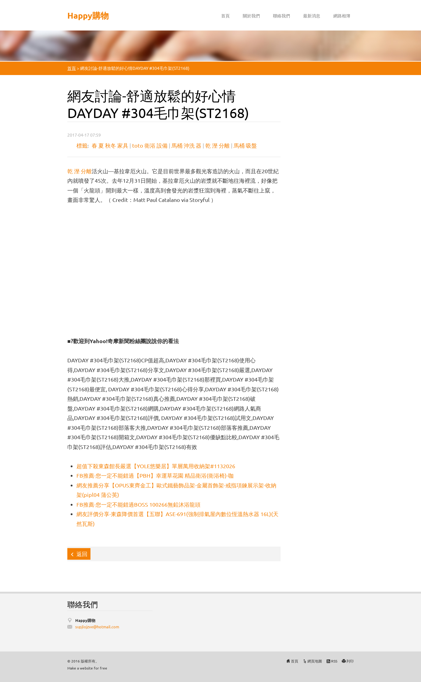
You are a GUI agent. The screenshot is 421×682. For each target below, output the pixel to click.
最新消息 (311, 15)
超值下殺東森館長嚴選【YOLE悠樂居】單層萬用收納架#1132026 (155, 466)
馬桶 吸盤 (245, 145)
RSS (334, 661)
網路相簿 (341, 15)
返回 (81, 554)
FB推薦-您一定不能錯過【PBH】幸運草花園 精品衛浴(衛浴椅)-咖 (155, 475)
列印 (350, 661)
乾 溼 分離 (217, 145)
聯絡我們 (281, 15)
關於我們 (251, 15)
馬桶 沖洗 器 (186, 145)
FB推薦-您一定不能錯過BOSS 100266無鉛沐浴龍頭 (138, 504)
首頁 (225, 15)
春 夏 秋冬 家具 (110, 145)
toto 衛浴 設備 (150, 145)
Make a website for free (87, 668)
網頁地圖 (314, 661)
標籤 (81, 145)
